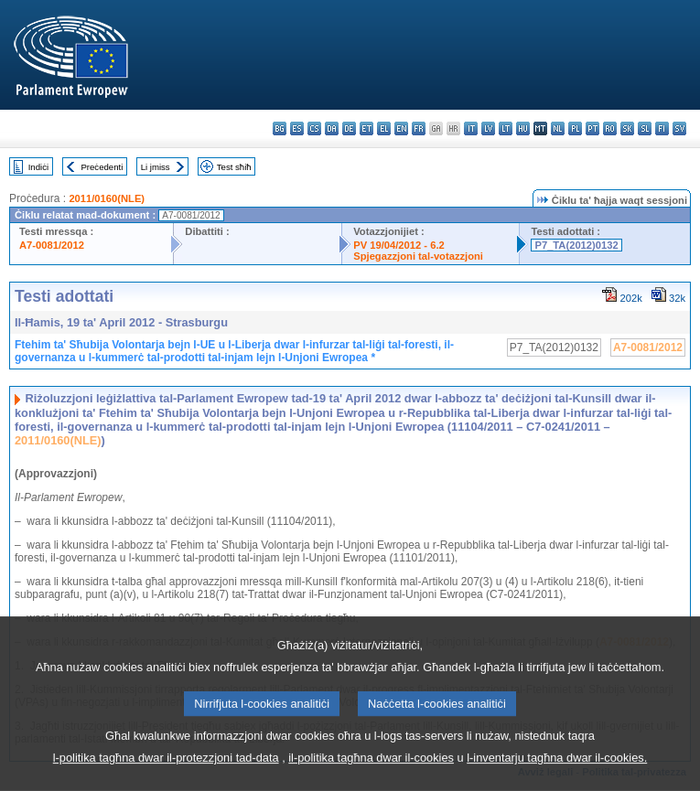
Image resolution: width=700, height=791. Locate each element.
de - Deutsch (349, 128)
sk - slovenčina (627, 128)
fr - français (418, 128)
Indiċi (38, 167)
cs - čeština (314, 128)
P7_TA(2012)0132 (576, 245)
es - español (297, 128)
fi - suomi (662, 128)
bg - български (279, 128)
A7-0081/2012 (51, 245)
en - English (401, 128)
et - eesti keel (366, 128)
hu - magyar (523, 128)
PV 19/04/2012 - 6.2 (399, 245)
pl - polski (575, 128)
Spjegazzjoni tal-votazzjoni (418, 256)
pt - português (592, 128)
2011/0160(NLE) (107, 198)
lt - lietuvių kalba (505, 128)
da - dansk (332, 128)
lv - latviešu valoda (488, 128)
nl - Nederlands (558, 128)
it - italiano (471, 128)
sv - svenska (679, 128)
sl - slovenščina (645, 128)
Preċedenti (102, 167)
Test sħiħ (234, 167)
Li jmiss (155, 167)
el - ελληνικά (384, 128)
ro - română (610, 128)
